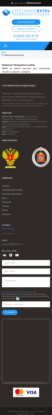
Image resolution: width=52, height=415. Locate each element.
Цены (4, 198)
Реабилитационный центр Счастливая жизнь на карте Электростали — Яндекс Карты (27, 382)
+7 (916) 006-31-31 (8, 234)
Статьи (5, 210)
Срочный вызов (26, 22)
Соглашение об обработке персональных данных (19, 292)
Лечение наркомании (12, 194)
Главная (5, 186)
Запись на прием (26, 29)
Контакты (6, 214)
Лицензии (6, 202)
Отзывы (5, 206)
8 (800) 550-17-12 (8, 229)
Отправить (10, 312)
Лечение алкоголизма (12, 190)
